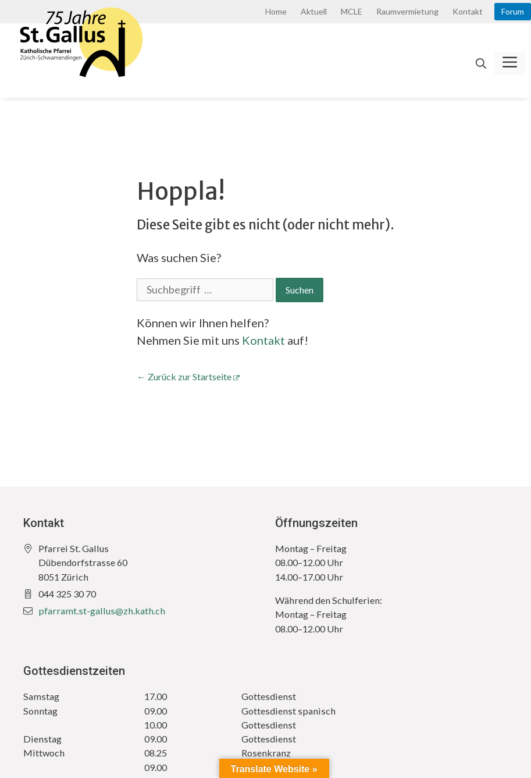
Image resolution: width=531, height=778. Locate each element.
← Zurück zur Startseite (184, 376)
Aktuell (314, 11)
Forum (512, 11)
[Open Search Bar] (481, 63)
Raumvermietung (407, 11)
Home (276, 11)
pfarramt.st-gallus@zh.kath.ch (101, 610)
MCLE (351, 11)
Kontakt (467, 11)
